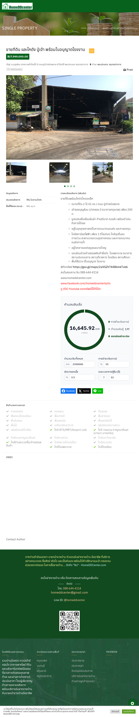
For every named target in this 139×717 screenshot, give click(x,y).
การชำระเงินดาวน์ (107, 358)
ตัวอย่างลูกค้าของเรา (83, 681)
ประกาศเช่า (77, 666)
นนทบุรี (41, 666)
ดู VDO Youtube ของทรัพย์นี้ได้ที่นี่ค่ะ (81, 289)
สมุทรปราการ (115, 64)
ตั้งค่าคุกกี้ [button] (115, 711)
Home (83, 28)
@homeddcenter (74, 600)
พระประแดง (102, 64)
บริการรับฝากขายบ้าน (83, 676)
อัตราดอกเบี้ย (71, 371)
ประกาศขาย (78, 660)
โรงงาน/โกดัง (36, 200)
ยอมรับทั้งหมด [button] (129, 711)
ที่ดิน (28, 200)
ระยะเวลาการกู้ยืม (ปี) (109, 371)
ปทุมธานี (41, 671)
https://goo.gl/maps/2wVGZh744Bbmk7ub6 (100, 267)
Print (128, 70)
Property (94, 28)
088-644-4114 (72, 588)
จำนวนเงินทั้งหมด (73, 358)
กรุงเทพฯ (42, 660)
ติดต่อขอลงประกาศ (82, 671)
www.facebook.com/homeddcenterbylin (85, 283)
